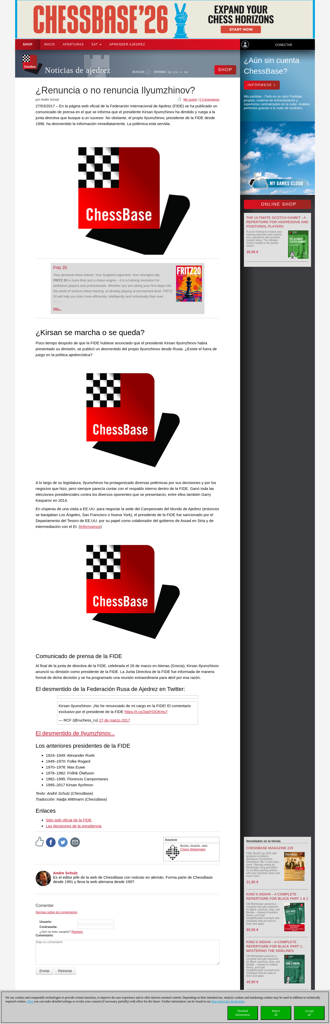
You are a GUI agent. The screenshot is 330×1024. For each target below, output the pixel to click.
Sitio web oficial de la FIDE (68, 820)
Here (30, 1001)
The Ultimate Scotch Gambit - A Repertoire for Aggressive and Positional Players (277, 222)
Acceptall (309, 1013)
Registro (77, 932)
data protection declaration (228, 1001)
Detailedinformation (242, 1013)
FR (186, 72)
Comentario (44, 935)
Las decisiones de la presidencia (73, 826)
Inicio (49, 44)
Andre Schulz (65, 873)
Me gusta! (190, 99)
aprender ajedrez (127, 44)
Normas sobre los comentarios (56, 912)
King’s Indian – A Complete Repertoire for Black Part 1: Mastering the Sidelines (274, 946)
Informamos (90, 526)
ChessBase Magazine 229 (269, 848)
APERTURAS (73, 44)
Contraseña (47, 927)
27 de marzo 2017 (114, 720)
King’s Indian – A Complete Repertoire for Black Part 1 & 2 (277, 896)
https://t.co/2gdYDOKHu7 (146, 711)
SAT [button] (96, 44)
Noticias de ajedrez (78, 70)
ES (181, 72)
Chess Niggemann (193, 849)
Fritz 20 (60, 268)
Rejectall (276, 1013)
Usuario (45, 922)
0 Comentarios (209, 99)
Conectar (283, 45)
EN (175, 72)
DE (170, 72)
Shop (28, 44)
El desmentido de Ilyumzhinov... (75, 733)
